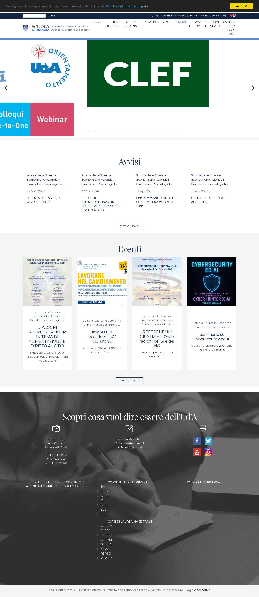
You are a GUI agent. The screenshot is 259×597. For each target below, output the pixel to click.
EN (233, 15)
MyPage (154, 15)
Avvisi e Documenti (198, 24)
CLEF (104, 500)
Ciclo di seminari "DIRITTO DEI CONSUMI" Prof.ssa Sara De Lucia (156, 202)
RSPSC (106, 553)
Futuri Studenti (112, 24)
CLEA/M (106, 526)
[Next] (253, 88)
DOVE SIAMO (215, 24)
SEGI (104, 514)
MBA (104, 549)
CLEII (104, 505)
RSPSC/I (107, 558)
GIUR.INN (108, 544)
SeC (104, 509)
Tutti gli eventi (129, 380)
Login (225, 15)
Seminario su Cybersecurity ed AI (211, 336)
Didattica (151, 22)
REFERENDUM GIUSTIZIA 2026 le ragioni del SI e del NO (157, 339)
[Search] (34, 16)
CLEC (104, 496)
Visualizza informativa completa (127, 6)
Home (97, 22)
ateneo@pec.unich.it (132, 442)
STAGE (166, 22)
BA (103, 486)
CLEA (104, 491)
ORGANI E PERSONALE (131, 24)
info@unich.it (133, 438)
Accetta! (241, 6)
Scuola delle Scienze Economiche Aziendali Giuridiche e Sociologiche (44, 179)
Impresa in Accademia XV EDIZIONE (102, 337)
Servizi (180, 22)
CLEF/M (106, 539)
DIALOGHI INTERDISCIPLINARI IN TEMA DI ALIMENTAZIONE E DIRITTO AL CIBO (47, 336)
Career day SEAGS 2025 (229, 28)
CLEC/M (106, 535)
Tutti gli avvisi (129, 226)
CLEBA (106, 530)
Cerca (51, 15)
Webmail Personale (173, 15)
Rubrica (214, 15)
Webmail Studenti (197, 15)
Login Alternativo (197, 590)
